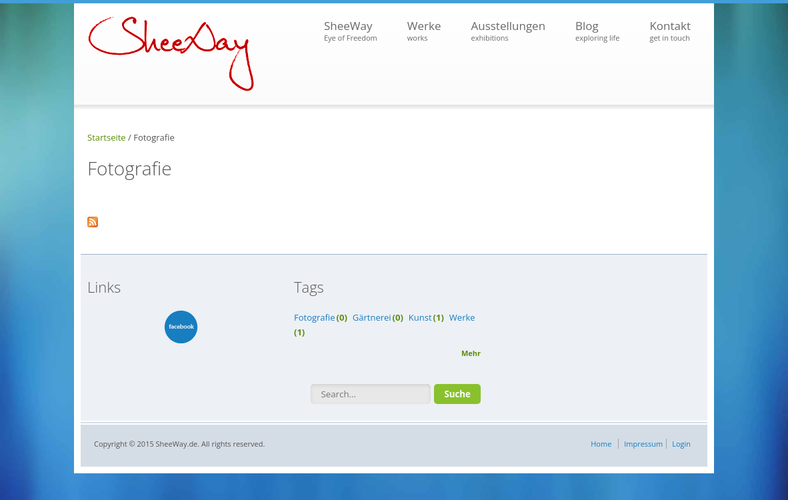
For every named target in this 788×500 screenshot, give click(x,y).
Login (681, 444)
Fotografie (314, 317)
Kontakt (670, 31)
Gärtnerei (372, 317)
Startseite (106, 137)
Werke (424, 31)
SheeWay (350, 31)
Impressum (643, 444)
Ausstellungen (508, 31)
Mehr (471, 353)
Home (601, 444)
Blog (597, 31)
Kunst (420, 317)
